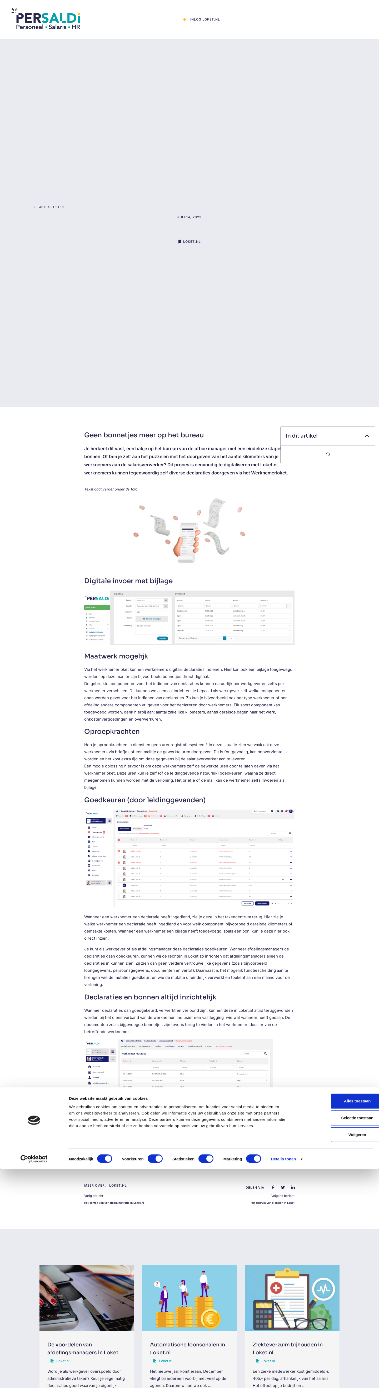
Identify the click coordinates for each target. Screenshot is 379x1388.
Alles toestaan (335, 1319)
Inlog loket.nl (337, 13)
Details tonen (283, 1377)
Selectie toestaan (335, 1336)
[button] (367, 436)
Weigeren (335, 1353)
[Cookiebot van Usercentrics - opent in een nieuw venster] (34, 1378)
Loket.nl (192, 233)
